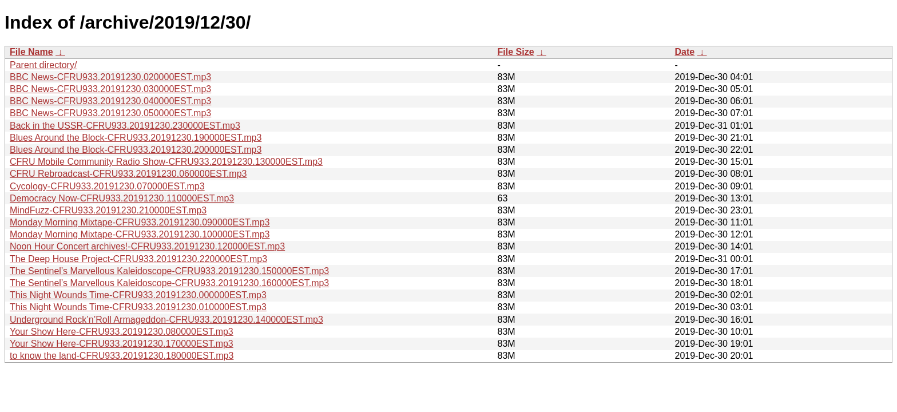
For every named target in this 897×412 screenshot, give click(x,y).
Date (685, 52)
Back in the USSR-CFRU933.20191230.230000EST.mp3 (125, 125)
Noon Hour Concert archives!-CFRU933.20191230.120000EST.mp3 (147, 246)
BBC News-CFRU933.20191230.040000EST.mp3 (110, 101)
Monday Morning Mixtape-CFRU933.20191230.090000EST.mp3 (139, 222)
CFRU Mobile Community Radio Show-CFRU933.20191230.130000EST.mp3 (166, 162)
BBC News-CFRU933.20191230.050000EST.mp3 (110, 113)
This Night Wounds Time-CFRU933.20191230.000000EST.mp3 (138, 295)
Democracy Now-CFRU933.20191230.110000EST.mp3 (122, 198)
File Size (516, 52)
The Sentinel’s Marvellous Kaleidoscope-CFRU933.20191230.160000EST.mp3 (169, 283)
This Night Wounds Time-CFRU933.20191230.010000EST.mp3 (138, 307)
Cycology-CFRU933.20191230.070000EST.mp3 (107, 186)
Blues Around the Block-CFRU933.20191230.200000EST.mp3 (135, 149)
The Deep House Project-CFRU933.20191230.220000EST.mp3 (138, 259)
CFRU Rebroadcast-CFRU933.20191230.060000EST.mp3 (128, 174)
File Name (31, 52)
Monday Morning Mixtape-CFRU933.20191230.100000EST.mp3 (139, 234)
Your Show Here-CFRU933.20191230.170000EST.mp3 (121, 343)
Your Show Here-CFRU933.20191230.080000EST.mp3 (121, 331)
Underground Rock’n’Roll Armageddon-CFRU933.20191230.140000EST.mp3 (166, 319)
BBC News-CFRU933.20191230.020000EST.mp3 (110, 77)
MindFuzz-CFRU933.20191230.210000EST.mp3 (108, 210)
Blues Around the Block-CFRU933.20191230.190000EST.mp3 (135, 137)
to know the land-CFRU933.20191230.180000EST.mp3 (121, 355)
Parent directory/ (43, 65)
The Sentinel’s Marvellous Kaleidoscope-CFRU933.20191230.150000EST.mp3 (169, 271)
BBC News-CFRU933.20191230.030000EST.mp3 (110, 89)
